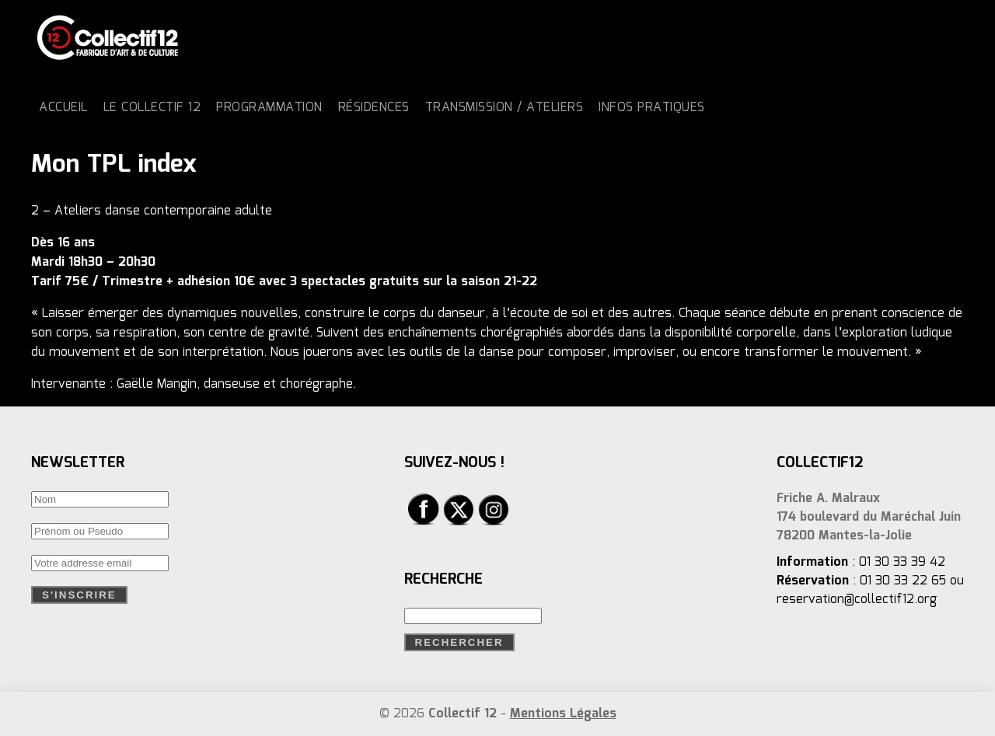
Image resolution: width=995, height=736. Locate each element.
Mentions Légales (563, 714)
